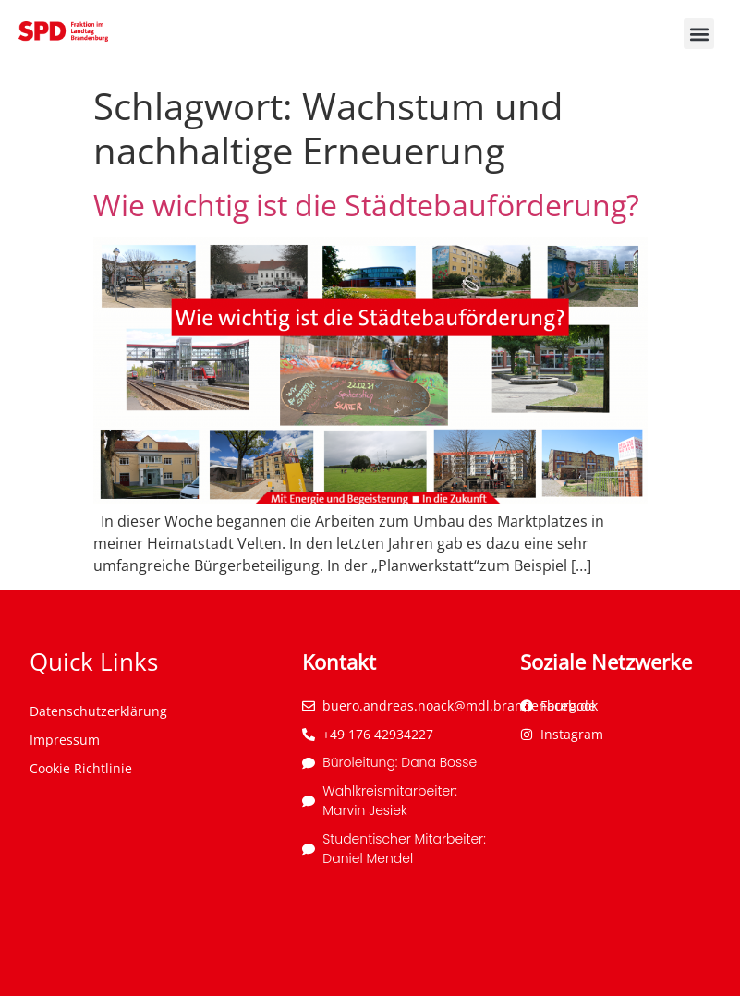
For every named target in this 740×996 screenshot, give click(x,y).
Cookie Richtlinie (81, 768)
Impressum (65, 739)
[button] (699, 33)
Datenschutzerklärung (98, 711)
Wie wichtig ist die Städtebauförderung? (366, 205)
